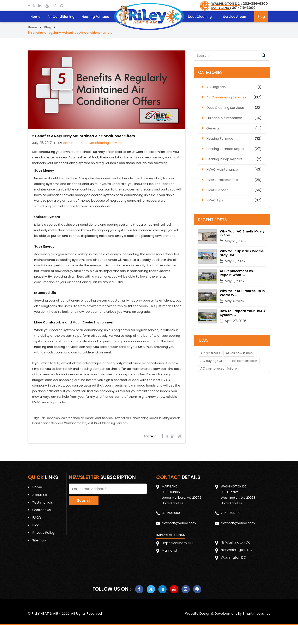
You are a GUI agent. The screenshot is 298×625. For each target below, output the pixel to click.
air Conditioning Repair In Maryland (151, 418)
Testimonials (42, 502)
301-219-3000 (244, 8)
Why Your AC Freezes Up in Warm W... (242, 293)
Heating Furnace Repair (225, 148)
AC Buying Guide (213, 360)
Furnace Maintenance (224, 118)
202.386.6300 (230, 513)
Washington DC (233, 557)
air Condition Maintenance (60, 418)
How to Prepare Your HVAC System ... (242, 313)
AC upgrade (216, 87)
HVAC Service (217, 190)
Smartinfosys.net (256, 613)
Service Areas (234, 16)
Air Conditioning (60, 16)
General (213, 128)
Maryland (169, 550)
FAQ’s (37, 517)
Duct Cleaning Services (225, 107)
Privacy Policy (43, 532)
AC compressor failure (218, 368)
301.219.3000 (171, 513)
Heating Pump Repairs (224, 159)
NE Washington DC (236, 542)
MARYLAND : (221, 8)
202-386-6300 (255, 4)
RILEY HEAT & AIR (44, 613)
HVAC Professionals (222, 179)
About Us (39, 494)
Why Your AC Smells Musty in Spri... (242, 233)
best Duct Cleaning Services (107, 423)
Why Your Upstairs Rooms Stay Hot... (242, 253)
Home (35, 16)
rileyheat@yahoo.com (179, 523)
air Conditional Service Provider (103, 418)
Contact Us (41, 510)
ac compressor (244, 360)
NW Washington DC (236, 549)
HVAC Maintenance (222, 169)
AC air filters (210, 353)
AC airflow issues (239, 353)
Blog (261, 16)
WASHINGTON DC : (226, 4)
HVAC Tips (214, 200)
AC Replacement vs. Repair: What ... (237, 273)
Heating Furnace (95, 16)
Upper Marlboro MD (177, 543)
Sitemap (39, 540)
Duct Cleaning (200, 16)
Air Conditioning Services (226, 97)
